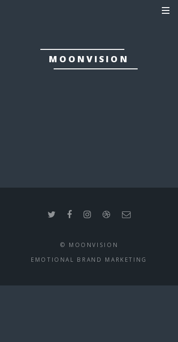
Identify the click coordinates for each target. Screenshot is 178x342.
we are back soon (89, 125)
